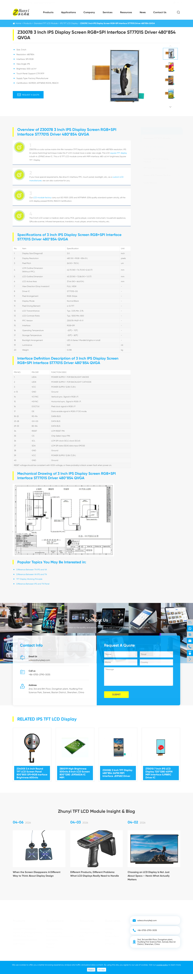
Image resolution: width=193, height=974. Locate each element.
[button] (170, 46)
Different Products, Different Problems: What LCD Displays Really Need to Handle (94, 876)
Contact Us (159, 12)
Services (107, 12)
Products (48, 12)
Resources (126, 12)
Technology (85, 929)
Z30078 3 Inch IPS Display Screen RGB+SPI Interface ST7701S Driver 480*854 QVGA (117, 23)
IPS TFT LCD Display (69, 23)
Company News (112, 936)
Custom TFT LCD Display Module (156, 160)
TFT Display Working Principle (27, 579)
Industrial (50, 944)
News (143, 12)
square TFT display (116, 153)
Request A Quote (28, 95)
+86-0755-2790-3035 (24, 2)
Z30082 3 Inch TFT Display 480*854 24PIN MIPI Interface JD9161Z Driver (117, 770)
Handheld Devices (54, 929)
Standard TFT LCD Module (46, 23)
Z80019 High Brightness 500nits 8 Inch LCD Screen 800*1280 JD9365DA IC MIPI (75, 771)
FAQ (82, 936)
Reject (91, 969)
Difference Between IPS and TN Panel (30, 584)
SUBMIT (118, 694)
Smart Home (52, 940)
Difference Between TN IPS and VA (29, 569)
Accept (101, 969)
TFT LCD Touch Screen (155, 167)
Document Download (89, 932)
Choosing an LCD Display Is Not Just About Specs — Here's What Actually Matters (149, 878)
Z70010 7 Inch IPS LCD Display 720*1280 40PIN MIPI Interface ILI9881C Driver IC (158, 771)
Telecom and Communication (59, 936)
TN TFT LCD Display (155, 151)
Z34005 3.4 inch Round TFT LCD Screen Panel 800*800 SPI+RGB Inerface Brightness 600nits (32, 771)
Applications (68, 12)
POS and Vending (54, 932)
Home (18, 23)
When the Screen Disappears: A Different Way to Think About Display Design (36, 876)
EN (176, 2)
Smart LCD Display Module (157, 175)
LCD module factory (40, 197)
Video (82, 940)
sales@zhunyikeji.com (47, 2)
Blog (107, 940)
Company (89, 12)
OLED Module (150, 182)
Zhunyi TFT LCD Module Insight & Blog (96, 809)
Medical (50, 947)
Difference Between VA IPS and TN (29, 574)
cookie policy (162, 965)
